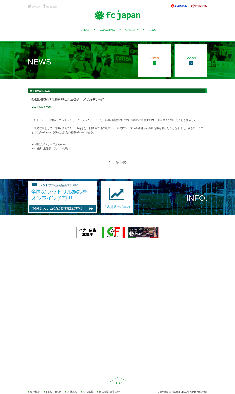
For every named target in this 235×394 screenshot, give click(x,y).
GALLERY (131, 29)
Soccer (191, 60)
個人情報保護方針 (108, 391)
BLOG (152, 29)
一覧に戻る (118, 162)
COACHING (107, 29)
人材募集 (71, 391)
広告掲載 (87, 391)
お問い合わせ (53, 391)
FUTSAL (84, 29)
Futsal (154, 60)
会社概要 (34, 391)
